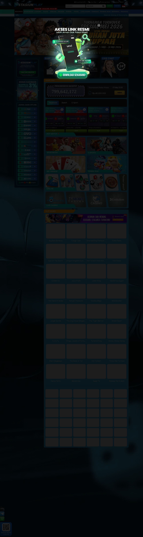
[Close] (99, 25)
